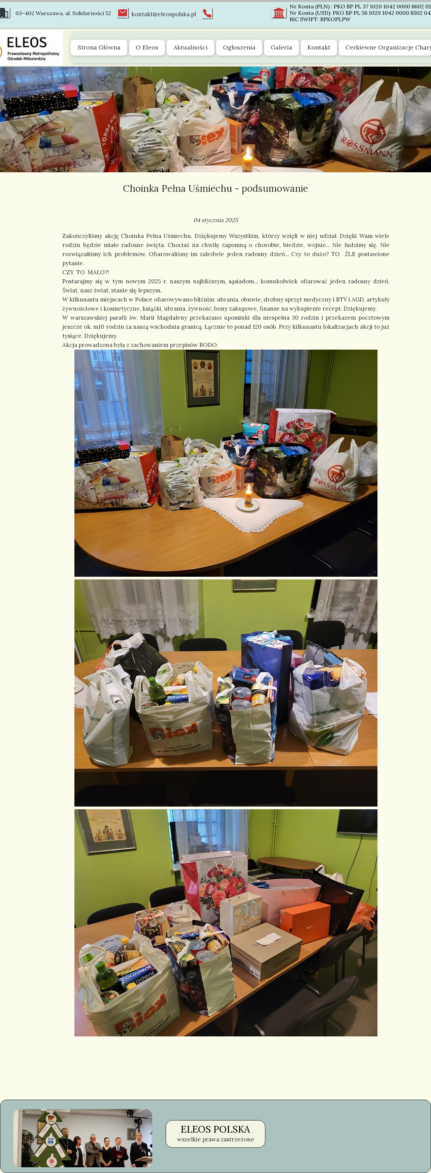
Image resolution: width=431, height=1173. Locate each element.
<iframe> (348, 1138)
